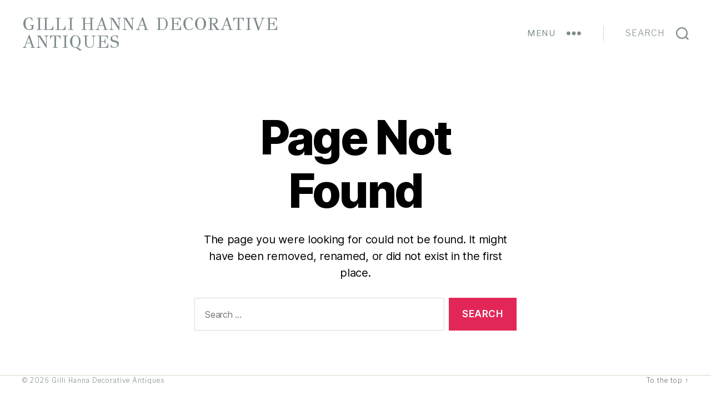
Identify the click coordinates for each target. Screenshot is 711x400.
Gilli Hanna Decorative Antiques (150, 33)
